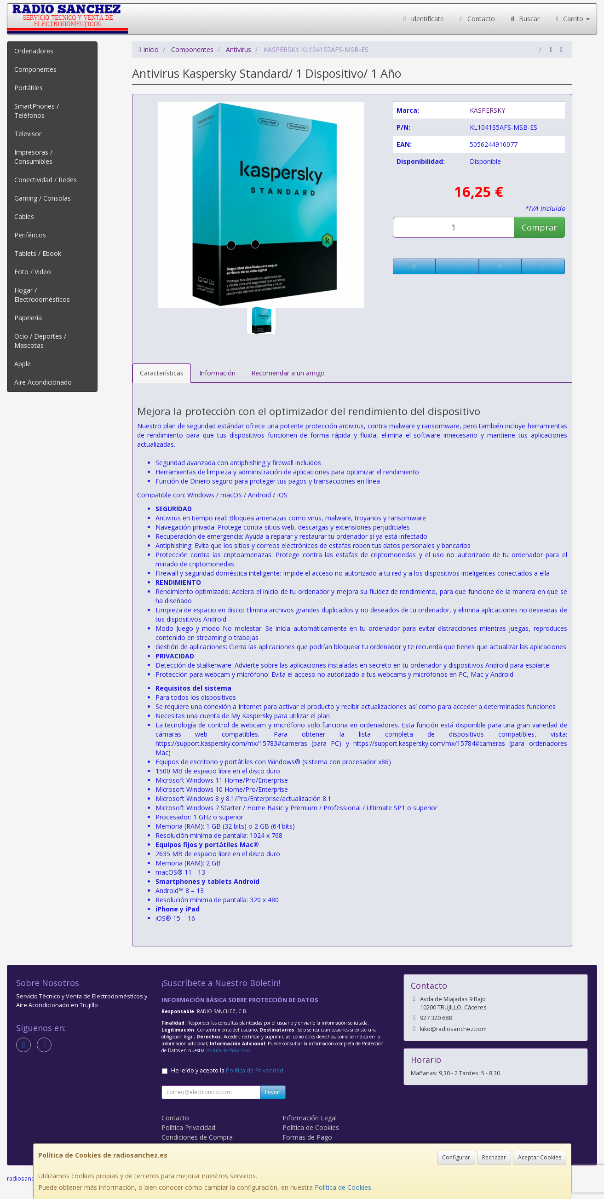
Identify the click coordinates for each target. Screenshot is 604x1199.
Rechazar (494, 1157)
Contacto (476, 18)
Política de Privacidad (228, 1050)
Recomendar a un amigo (288, 373)
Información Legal (309, 1117)
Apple (22, 363)
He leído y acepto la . (228, 1070)
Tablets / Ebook (37, 253)
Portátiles (28, 87)
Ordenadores (33, 50)
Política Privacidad (188, 1127)
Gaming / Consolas (42, 198)
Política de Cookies (343, 1187)
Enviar (273, 1092)
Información (217, 373)
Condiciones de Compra (197, 1137)
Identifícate (422, 18)
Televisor (27, 133)
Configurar (456, 1157)
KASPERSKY (487, 110)
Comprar (539, 227)
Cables (24, 216)
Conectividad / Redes (45, 179)
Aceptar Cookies (539, 1157)
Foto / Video (32, 271)
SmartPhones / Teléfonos (36, 111)
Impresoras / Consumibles (33, 157)
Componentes (35, 69)
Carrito (571, 18)
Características (162, 373)
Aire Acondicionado (43, 382)
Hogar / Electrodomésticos (42, 295)
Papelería (28, 317)
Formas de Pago (307, 1137)
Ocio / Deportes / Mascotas (40, 341)
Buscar (524, 18)
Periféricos (30, 235)
